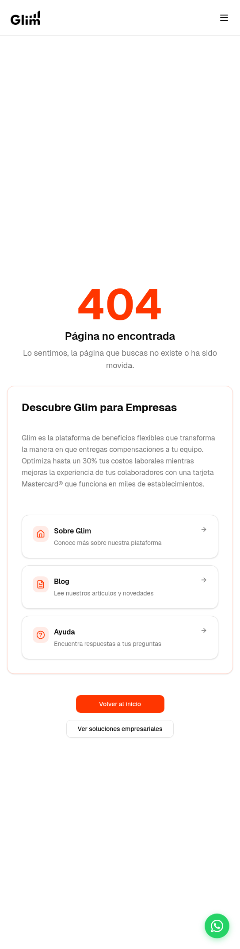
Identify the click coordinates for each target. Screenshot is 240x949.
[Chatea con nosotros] (217, 926)
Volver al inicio (120, 704)
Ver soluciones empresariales (119, 729)
